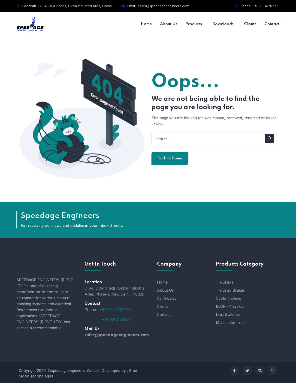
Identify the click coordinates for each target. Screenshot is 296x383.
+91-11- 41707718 (266, 6)
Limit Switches (228, 314)
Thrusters (224, 282)
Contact (164, 314)
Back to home (169, 158)
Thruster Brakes (230, 290)
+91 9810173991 (116, 319)
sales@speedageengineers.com (163, 6)
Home (162, 282)
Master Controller (231, 322)
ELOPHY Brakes (230, 306)
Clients (163, 306)
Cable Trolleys (228, 298)
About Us (165, 290)
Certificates (166, 298)
